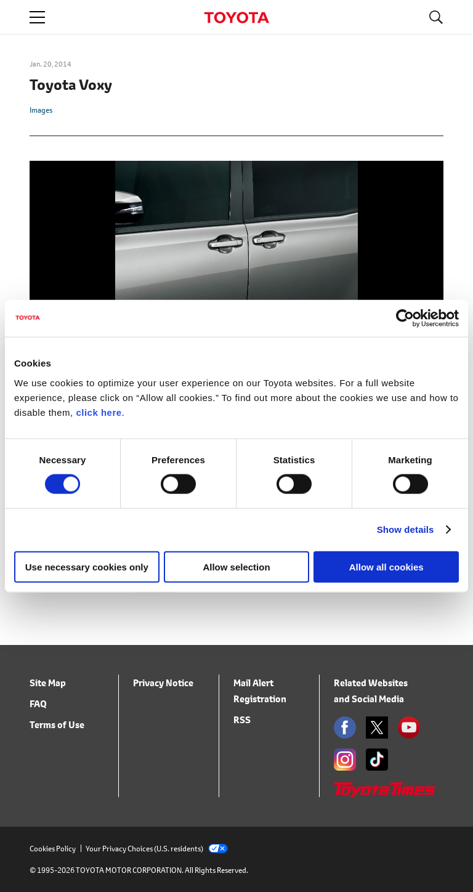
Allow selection (236, 566)
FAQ (38, 703)
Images (41, 110)
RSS (242, 719)
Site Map (48, 682)
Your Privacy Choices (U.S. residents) (157, 848)
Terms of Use (57, 724)
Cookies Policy (53, 848)
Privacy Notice (163, 682)
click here (98, 412)
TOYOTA (236, 17)
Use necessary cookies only (86, 566)
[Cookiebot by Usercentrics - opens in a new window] (405, 318)
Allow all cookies (386, 566)
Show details (405, 529)
